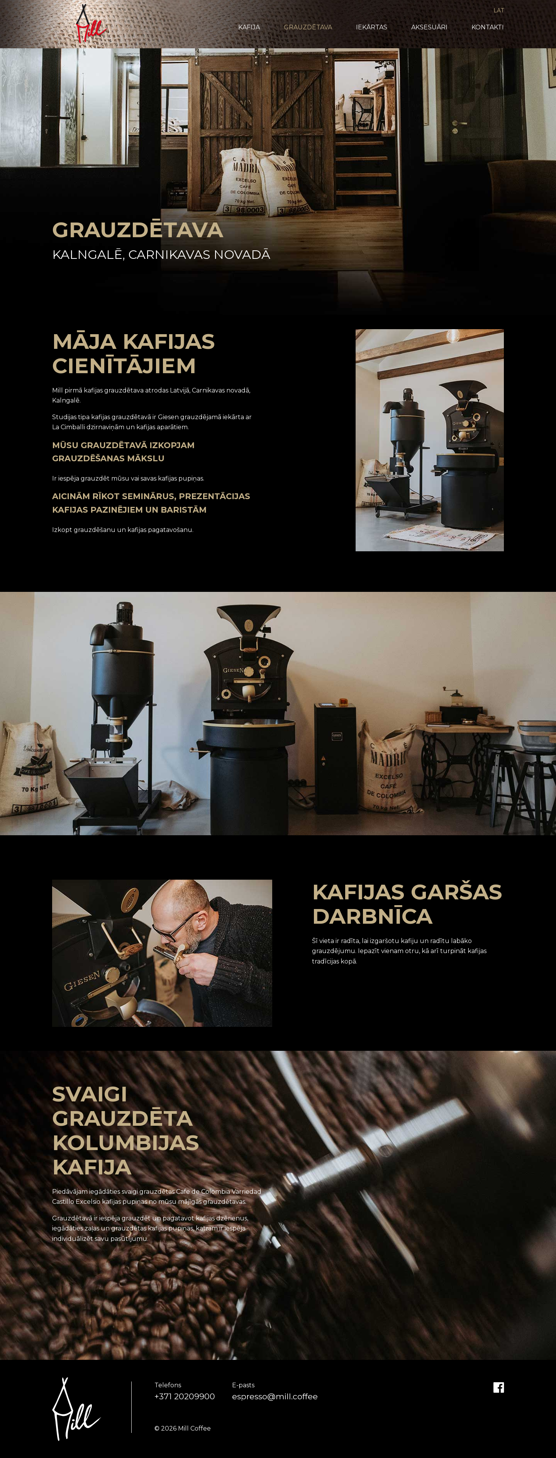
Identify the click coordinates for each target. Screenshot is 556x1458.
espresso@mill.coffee (275, 1396)
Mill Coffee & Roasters (92, 24)
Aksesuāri (429, 27)
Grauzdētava (308, 27)
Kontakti (487, 27)
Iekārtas (371, 27)
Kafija (249, 27)
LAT (498, 10)
